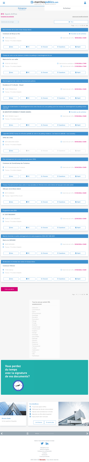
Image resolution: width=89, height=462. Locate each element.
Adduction (35, 307)
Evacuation (35, 319)
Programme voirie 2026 (10, 210)
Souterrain (35, 344)
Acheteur (67, 8)
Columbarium (36, 309)
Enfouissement (36, 313)
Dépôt (77, 47)
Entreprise (22, 8)
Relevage (34, 338)
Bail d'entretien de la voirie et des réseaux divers (17, 29)
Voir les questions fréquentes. (9, 421)
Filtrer (71, 22)
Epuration (35, 317)
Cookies (44, 453)
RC (27, 47)
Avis (11, 47)
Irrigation (34, 330)
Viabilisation (35, 350)
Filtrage (34, 321)
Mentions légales (44, 449)
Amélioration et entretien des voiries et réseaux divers (19, 261)
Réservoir (35, 342)
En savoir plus (50, 422)
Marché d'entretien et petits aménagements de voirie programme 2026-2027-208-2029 (29, 236)
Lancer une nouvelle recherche (80, 16)
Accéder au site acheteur (77, 34)
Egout (34, 311)
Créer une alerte (9, 289)
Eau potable (35, 336)
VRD (33, 354)
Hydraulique (35, 355)
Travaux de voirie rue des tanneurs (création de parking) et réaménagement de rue (27, 55)
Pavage (34, 332)
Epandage (35, 315)
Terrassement (36, 346)
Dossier (44, 47)
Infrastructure (36, 329)
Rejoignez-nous (44, 447)
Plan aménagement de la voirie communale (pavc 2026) (19, 159)
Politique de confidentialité (45, 451)
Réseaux (34, 340)
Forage (34, 323)
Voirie (33, 352)
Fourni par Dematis (44, 456)
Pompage (35, 334)
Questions (61, 47)
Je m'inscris (38, 422)
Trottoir (34, 348)
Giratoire (34, 325)
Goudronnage (36, 327)
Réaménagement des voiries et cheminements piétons (19, 81)
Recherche (44, 454)
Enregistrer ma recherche (7, 16)
